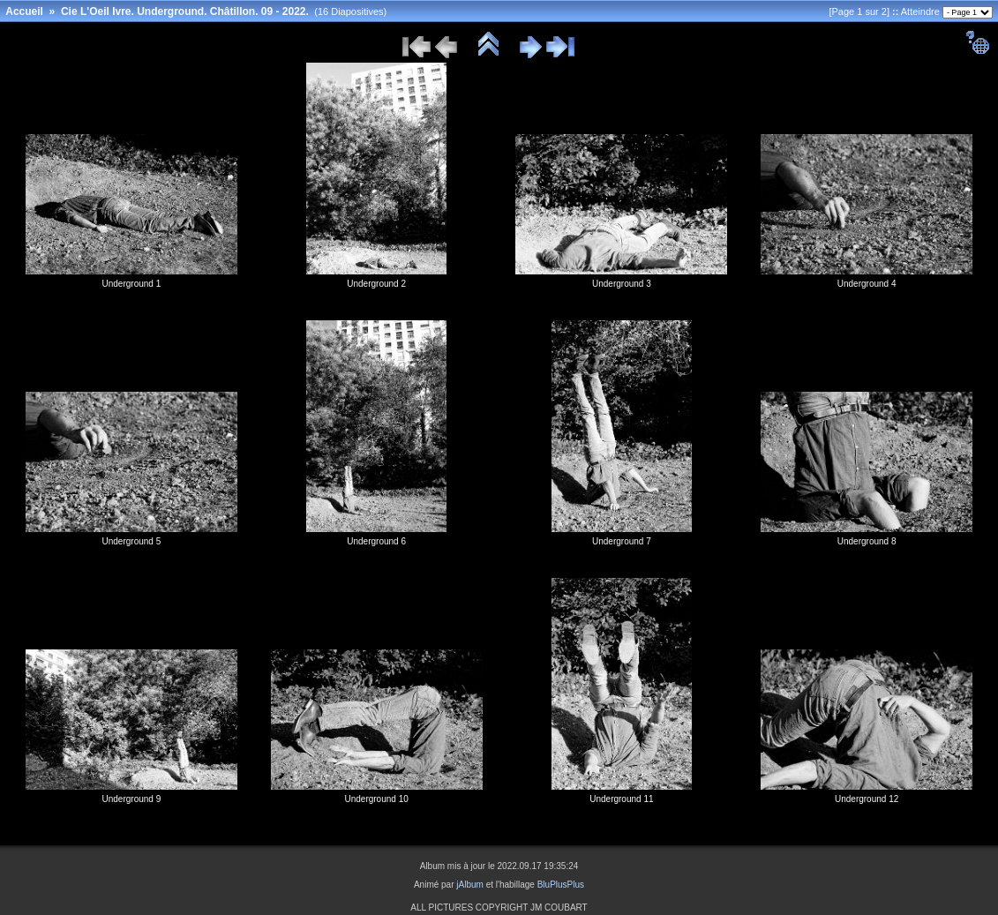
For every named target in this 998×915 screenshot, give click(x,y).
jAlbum (470, 884)
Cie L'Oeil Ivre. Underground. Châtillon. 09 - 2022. (185, 11)
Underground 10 (376, 799)
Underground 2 (376, 284)
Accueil (24, 11)
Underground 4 (867, 284)
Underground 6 (376, 541)
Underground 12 (866, 799)
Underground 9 (131, 799)
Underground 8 (867, 541)
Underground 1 (131, 284)
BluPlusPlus (560, 884)
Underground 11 (621, 799)
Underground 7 (621, 541)
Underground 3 (621, 284)
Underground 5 (131, 541)
